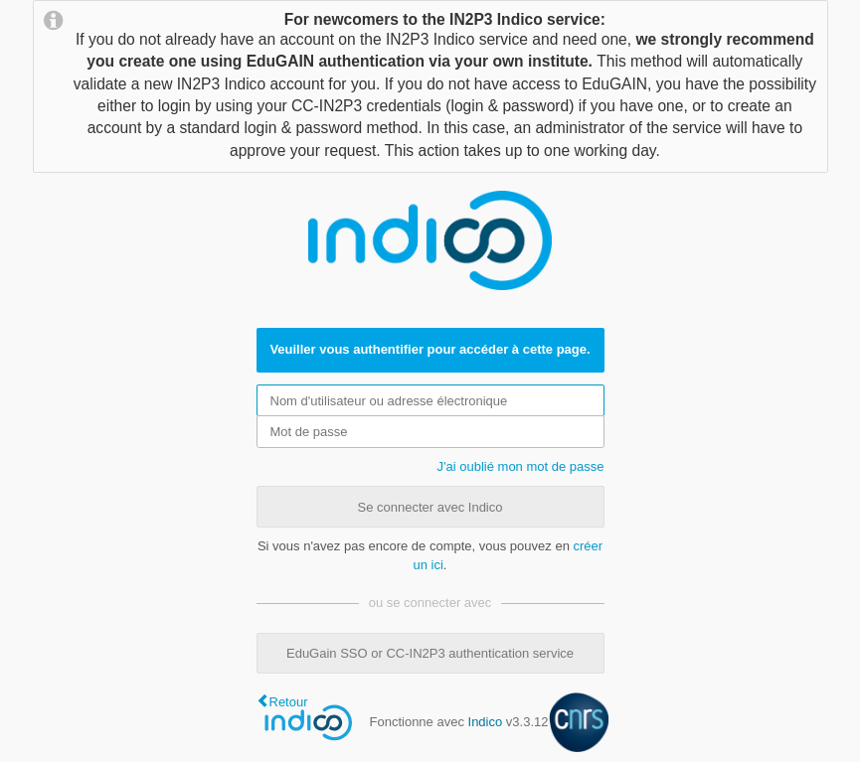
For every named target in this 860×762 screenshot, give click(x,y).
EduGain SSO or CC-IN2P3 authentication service (430, 653)
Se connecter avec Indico (430, 507)
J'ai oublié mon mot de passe (520, 466)
